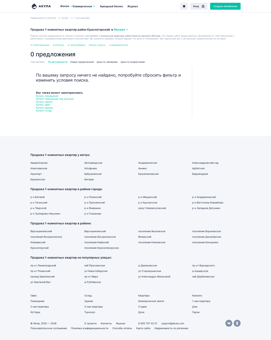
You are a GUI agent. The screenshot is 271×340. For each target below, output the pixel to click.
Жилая (66, 6)
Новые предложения (82, 61)
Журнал (132, 6)
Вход (198, 6)
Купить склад (44, 110)
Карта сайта (143, 328)
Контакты (106, 323)
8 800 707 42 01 (147, 323)
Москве (121, 29)
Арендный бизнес (111, 6)
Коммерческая (84, 6)
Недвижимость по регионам (171, 328)
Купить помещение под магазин (55, 98)
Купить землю (44, 101)
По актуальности (57, 61)
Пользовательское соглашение (48, 328)
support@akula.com (172, 323)
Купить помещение (47, 95)
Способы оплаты (122, 328)
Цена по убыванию (107, 61)
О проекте (90, 323)
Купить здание (44, 107)
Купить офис (43, 104)
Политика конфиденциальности (89, 328)
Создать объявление (225, 6)
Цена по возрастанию (133, 61)
